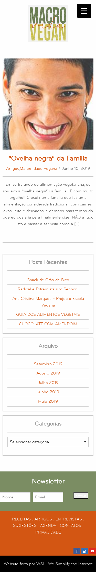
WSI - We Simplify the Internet (64, 563)
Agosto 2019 (48, 373)
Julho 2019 (48, 382)
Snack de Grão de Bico (48, 279)
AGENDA (48, 525)
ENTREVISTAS (69, 519)
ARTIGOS (43, 519)
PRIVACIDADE (48, 532)
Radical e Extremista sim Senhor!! (48, 289)
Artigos (12, 168)
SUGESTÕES (24, 525)
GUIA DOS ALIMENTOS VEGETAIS (48, 314)
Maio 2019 (48, 401)
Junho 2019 (48, 392)
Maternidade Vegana (38, 168)
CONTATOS (70, 525)
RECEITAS (21, 519)
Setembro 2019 (48, 364)
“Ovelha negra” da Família (48, 158)
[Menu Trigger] (84, 11)
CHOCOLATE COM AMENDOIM (48, 324)
